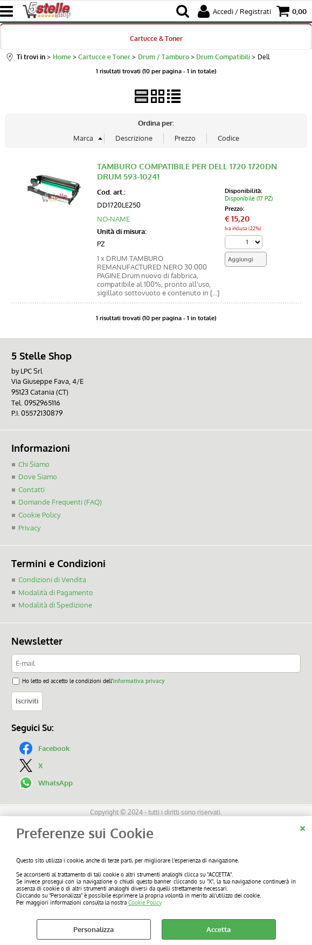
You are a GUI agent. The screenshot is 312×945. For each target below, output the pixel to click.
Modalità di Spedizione (55, 604)
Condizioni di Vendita (52, 579)
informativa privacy (138, 680)
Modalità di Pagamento (55, 592)
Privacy (29, 527)
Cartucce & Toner (156, 38)
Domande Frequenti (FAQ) (60, 502)
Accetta (218, 929)
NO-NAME (113, 219)
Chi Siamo (34, 463)
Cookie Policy (145, 902)
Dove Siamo (37, 476)
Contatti (31, 489)
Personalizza (93, 929)
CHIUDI (303, 827)
